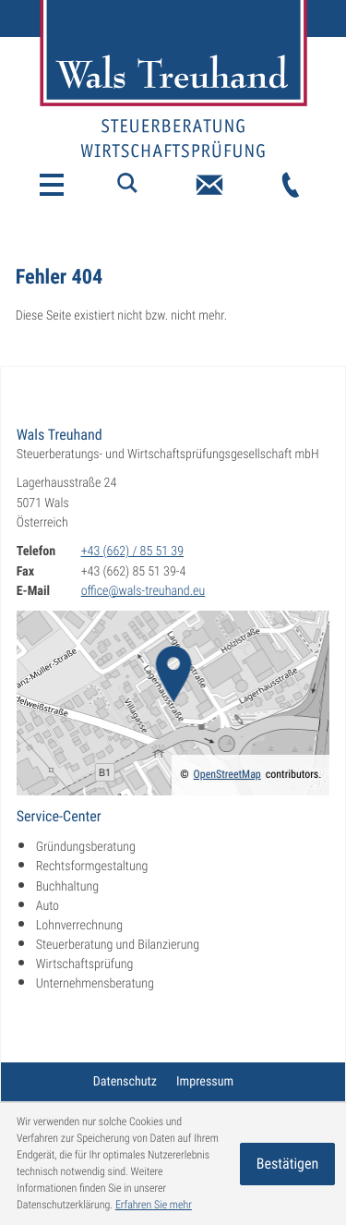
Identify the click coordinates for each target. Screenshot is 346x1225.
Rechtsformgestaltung (92, 866)
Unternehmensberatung (95, 983)
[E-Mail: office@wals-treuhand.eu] (209, 184)
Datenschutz (125, 1081)
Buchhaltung (67, 886)
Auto (47, 906)
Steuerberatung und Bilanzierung (117, 945)
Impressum (204, 1081)
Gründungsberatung (86, 847)
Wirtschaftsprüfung (85, 964)
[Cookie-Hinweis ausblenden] (287, 1164)
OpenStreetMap (227, 774)
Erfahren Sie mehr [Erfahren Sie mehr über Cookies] (153, 1204)
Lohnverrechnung (79, 925)
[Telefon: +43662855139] (290, 184)
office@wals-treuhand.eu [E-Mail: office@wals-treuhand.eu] (143, 591)
